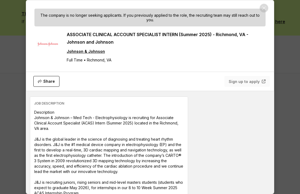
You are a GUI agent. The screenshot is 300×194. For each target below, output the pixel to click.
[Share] (46, 81)
